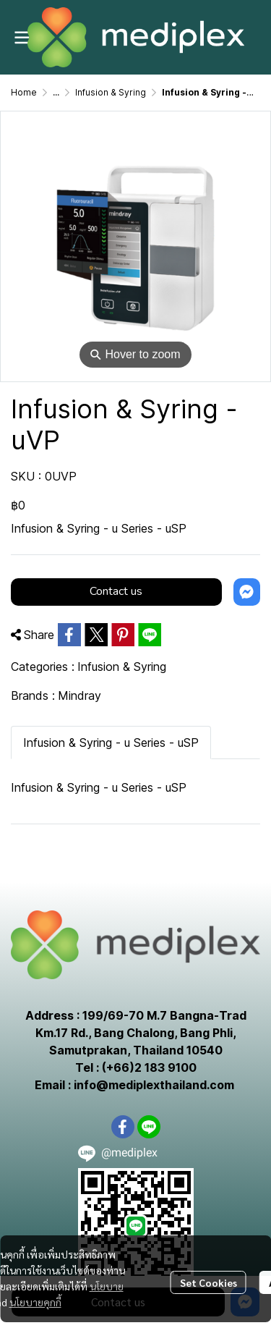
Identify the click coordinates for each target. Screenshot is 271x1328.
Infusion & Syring (110, 92)
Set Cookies (208, 1282)
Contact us (116, 591)
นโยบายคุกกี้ (35, 1301)
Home (24, 92)
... (56, 92)
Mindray (79, 695)
